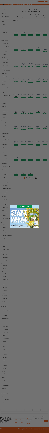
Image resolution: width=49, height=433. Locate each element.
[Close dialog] (38, 206)
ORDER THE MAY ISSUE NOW (24, 206)
